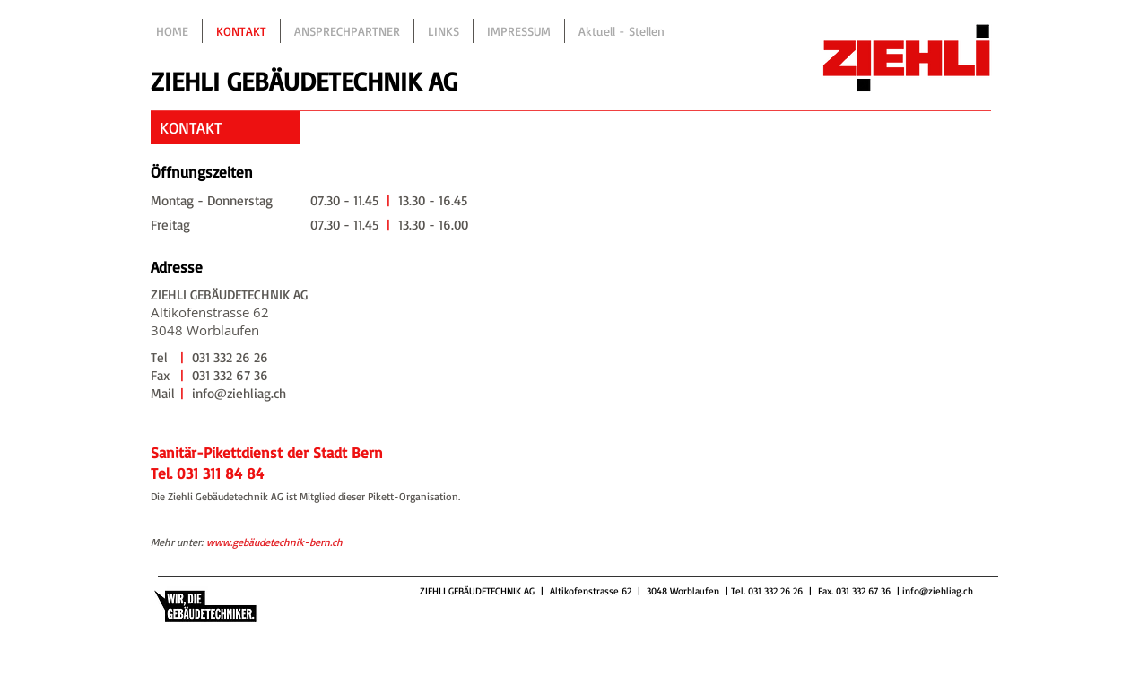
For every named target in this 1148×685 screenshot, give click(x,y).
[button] (225, 127)
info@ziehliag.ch (937, 591)
